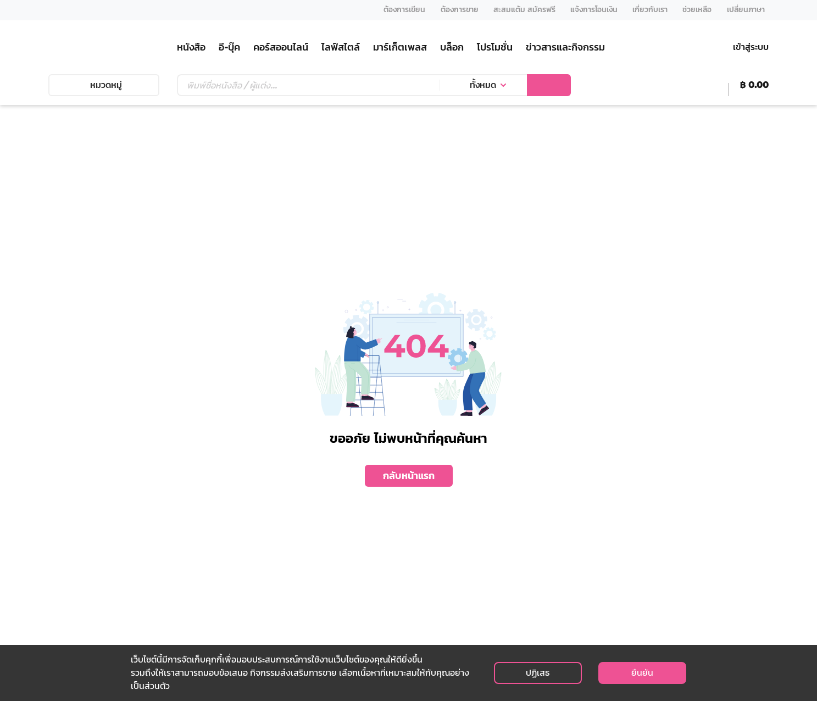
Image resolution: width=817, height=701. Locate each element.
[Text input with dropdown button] (308, 85)
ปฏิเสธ (537, 672)
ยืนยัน (642, 672)
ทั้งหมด (483, 85)
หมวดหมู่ (103, 85)
